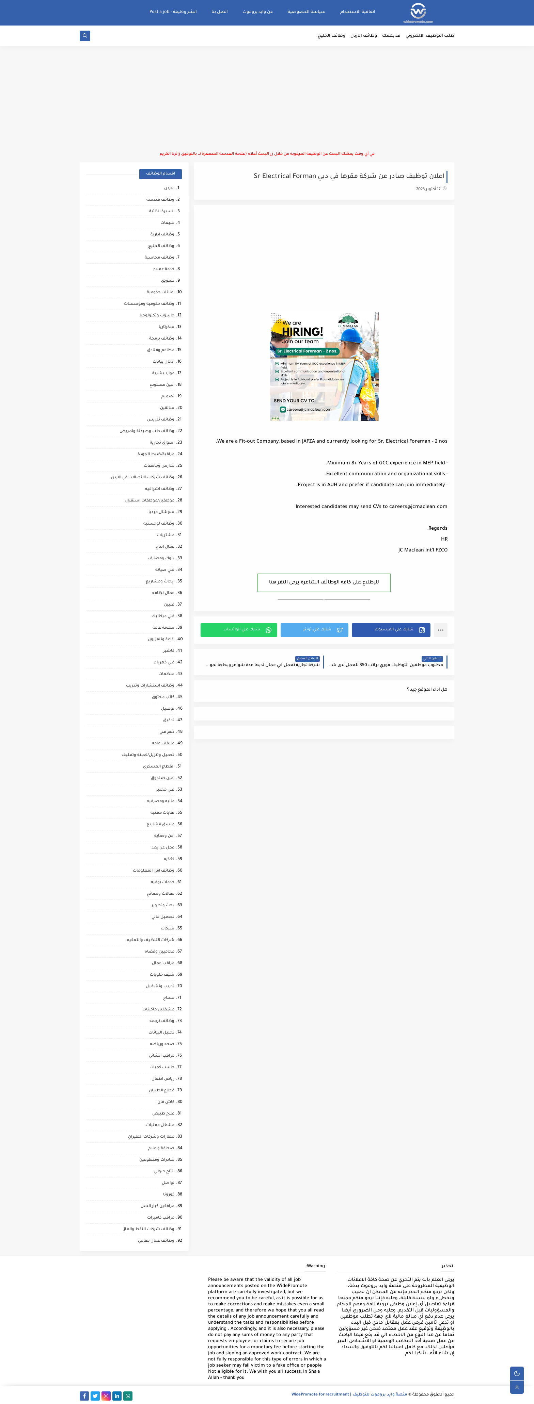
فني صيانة (164, 570)
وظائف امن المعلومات (153, 871)
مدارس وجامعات (159, 466)
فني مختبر (165, 790)
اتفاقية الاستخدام (357, 12)
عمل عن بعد (163, 848)
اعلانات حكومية (160, 293)
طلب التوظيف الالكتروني (430, 36)
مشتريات (165, 535)
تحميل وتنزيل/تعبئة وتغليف (148, 755)
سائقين (167, 408)
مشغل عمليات (160, 1125)
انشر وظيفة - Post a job (173, 12)
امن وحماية (164, 836)
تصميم (167, 397)
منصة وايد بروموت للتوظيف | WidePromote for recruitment (349, 1395)
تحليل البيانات (161, 1033)
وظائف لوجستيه (158, 524)
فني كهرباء (164, 663)
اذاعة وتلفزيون (161, 640)
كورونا (168, 1195)
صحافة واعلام (161, 1148)
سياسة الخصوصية (307, 12)
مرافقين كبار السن (157, 1206)
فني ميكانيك (163, 616)
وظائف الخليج (331, 36)
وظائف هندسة (160, 200)
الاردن (169, 188)
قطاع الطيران (161, 1091)
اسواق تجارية (162, 443)
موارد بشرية (163, 373)
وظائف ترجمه (162, 1021)
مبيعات (167, 223)
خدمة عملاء (163, 269)
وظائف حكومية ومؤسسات (149, 304)
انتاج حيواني (164, 1172)
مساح (168, 998)
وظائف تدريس (160, 420)
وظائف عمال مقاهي (156, 1241)
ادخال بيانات (163, 362)
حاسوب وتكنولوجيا (157, 316)
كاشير (168, 651)
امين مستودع (162, 385)
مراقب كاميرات (160, 1218)
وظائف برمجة (161, 339)
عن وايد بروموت (257, 12)
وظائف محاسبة (159, 258)
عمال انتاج (165, 547)
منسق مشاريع (160, 825)
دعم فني (166, 732)
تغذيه (169, 859)
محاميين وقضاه (159, 952)
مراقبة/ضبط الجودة (156, 454)
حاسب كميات (162, 1068)
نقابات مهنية (162, 813)
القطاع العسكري (158, 767)
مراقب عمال (163, 963)
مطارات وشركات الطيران (151, 1137)
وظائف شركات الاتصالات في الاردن (142, 478)
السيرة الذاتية (161, 212)
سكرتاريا (166, 327)
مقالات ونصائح (160, 894)
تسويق (167, 281)
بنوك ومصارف (161, 559)
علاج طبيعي (163, 1114)
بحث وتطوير (163, 906)
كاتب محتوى (163, 697)
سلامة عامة (163, 628)
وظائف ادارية (162, 235)
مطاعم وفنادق (160, 350)
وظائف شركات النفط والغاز (149, 1229)
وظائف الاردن (363, 36)
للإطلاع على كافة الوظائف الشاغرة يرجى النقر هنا (324, 582)
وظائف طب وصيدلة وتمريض (147, 431)
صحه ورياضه (162, 1044)
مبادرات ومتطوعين (156, 1160)
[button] (391, 630)
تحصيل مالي (163, 917)
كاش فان (165, 1102)
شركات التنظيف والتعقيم (150, 940)
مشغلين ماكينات (158, 1010)
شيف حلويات (162, 975)
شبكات (167, 929)
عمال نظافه (163, 593)
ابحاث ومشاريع (160, 582)
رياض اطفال (163, 1079)
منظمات (166, 674)
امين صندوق (162, 778)
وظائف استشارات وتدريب (150, 686)
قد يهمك (391, 36)
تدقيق (168, 720)
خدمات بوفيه (162, 882)
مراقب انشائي (161, 1056)
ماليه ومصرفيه (160, 801)
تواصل (168, 1183)
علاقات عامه (163, 744)
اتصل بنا (219, 12)
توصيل (167, 709)
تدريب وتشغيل (160, 987)
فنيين (169, 605)
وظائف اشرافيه (159, 489)
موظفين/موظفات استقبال (149, 501)
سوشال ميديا (161, 512)
